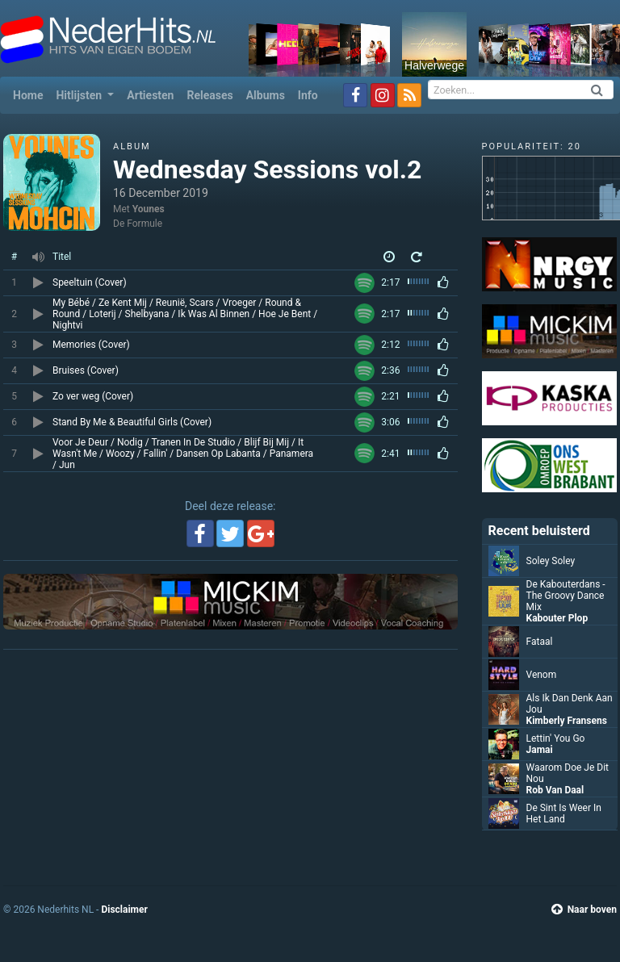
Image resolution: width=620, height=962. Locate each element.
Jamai (539, 749)
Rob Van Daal (555, 790)
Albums (265, 95)
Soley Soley (551, 561)
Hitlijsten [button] (80, 95)
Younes (148, 209)
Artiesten (150, 95)
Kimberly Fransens (566, 720)
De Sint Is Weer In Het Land (563, 813)
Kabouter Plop (557, 618)
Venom (541, 674)
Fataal (539, 641)
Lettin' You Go (555, 738)
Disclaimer (124, 909)
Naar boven (584, 909)
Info (308, 95)
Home (31, 94)
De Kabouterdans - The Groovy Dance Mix (565, 596)
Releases (209, 95)
